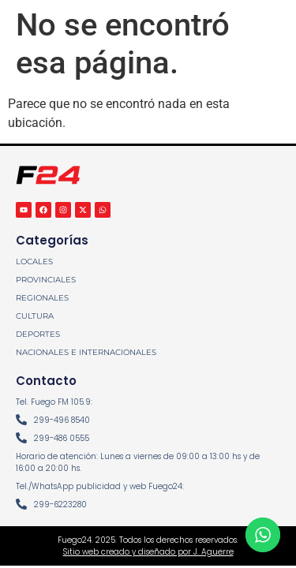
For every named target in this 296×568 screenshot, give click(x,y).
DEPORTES (38, 334)
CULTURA (35, 316)
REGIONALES (42, 298)
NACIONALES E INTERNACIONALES (86, 352)
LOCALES (34, 261)
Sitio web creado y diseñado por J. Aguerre (148, 552)
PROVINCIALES (46, 280)
